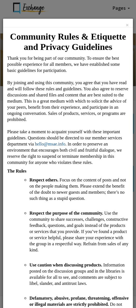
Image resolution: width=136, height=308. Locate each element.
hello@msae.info (50, 144)
